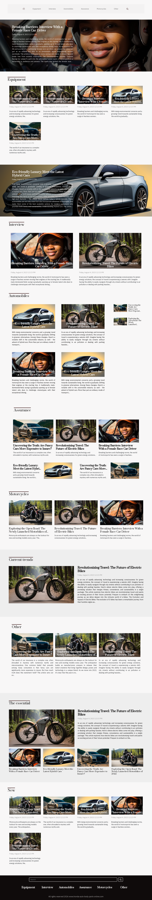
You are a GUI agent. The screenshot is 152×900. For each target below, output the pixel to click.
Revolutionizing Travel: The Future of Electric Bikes (25, 102)
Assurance (85, 9)
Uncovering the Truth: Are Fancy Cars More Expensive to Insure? (25, 138)
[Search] (73, 879)
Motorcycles (101, 9)
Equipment (37, 9)
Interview (52, 9)
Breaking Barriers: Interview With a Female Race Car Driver (37, 29)
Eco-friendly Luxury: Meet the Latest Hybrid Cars (127, 102)
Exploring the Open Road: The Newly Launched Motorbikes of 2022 (134, 323)
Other (116, 9)
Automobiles (68, 9)
